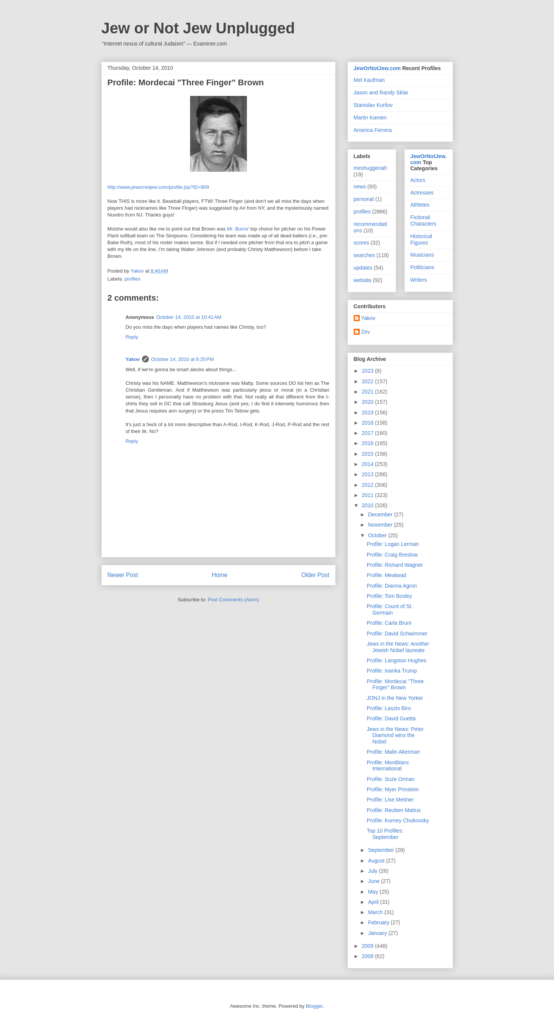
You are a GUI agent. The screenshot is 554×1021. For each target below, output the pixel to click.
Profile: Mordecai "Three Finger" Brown (395, 684)
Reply (132, 337)
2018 (368, 423)
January (378, 933)
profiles (132, 279)
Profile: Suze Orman (390, 779)
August (377, 861)
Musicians (422, 255)
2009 (368, 946)
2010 (368, 505)
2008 (368, 956)
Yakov (133, 359)
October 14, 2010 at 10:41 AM (189, 317)
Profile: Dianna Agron (392, 586)
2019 (368, 412)
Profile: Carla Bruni (389, 623)
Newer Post (123, 575)
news (360, 186)
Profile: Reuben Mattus (393, 810)
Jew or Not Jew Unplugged (198, 28)
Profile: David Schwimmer (397, 633)
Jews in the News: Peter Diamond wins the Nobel (395, 735)
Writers (418, 280)
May (373, 892)
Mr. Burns (237, 229)
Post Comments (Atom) (233, 599)
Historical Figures (421, 239)
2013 (368, 474)
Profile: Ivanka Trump (392, 671)
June (374, 881)
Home (220, 575)
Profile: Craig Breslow (392, 555)
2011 (368, 495)
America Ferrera (373, 130)
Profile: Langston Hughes (396, 660)
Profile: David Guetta (391, 718)
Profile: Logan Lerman (393, 544)
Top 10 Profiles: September (385, 834)
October (378, 535)
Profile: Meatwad (386, 575)
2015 (368, 454)
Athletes (420, 205)
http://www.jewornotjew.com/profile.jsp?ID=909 (158, 187)
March (376, 912)
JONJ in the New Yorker (395, 698)
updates (363, 268)
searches (364, 255)
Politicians (422, 267)
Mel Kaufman (369, 80)
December (381, 514)
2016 (368, 443)
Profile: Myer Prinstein (392, 789)
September (381, 850)
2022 (368, 381)
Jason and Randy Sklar (381, 92)
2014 (368, 464)
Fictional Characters (423, 220)
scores (361, 243)
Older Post (315, 575)
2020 (368, 402)
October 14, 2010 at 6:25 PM (182, 359)
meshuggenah (370, 168)
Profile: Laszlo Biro (389, 708)
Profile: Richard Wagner (395, 565)
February (379, 922)
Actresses (422, 193)
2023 (368, 371)
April (374, 902)
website (362, 280)
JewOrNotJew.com (377, 68)
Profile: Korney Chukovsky (398, 820)
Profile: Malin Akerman (393, 752)
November (381, 525)
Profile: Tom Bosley (389, 596)
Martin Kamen (370, 117)
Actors (418, 180)
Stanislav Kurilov (373, 105)
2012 (368, 485)
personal (364, 199)
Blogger (314, 1006)
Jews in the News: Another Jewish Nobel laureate (398, 647)
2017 (368, 433)
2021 (368, 392)
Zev (365, 332)
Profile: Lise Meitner (390, 800)
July (373, 871)
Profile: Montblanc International (388, 765)
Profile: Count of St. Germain (389, 609)
